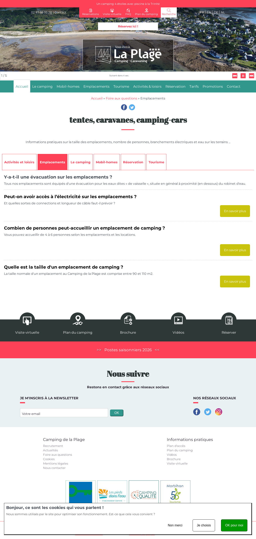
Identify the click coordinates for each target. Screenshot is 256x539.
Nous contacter (54, 468)
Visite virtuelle (177, 463)
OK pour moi (234, 525)
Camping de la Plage (64, 439)
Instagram (218, 411)
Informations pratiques (190, 439)
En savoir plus (235, 211)
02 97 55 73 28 (41, 12)
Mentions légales (55, 463)
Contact (60, 12)
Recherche (169, 14)
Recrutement (53, 446)
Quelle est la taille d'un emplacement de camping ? (63, 267)
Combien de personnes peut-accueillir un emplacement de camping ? (84, 228)
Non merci (175, 525)
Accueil (97, 98)
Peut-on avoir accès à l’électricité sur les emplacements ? (70, 196)
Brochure (174, 459)
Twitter (132, 107)
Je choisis (204, 525)
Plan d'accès (176, 446)
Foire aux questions (121, 98)
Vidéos (172, 455)
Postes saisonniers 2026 (128, 349)
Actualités (50, 450)
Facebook (124, 107)
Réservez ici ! (128, 26)
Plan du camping (180, 450)
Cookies (49, 459)
